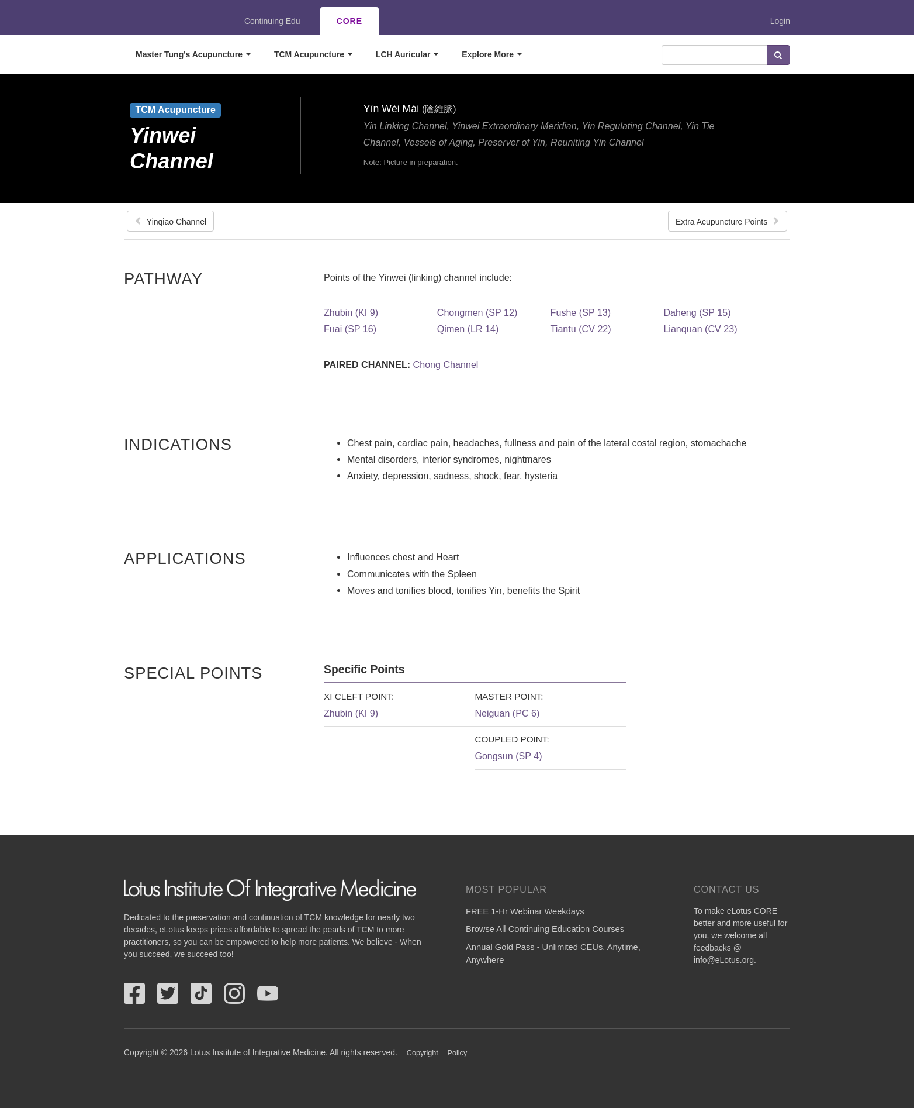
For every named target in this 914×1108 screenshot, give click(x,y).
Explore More (492, 54)
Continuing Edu (272, 21)
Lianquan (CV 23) (700, 329)
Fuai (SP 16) (350, 329)
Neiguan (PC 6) (507, 713)
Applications (185, 558)
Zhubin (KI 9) (351, 312)
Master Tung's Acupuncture (193, 54)
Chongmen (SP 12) (477, 312)
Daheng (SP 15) (696, 312)
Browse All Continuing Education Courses (545, 929)
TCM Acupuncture (313, 54)
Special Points (193, 672)
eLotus (166, 21)
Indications (178, 444)
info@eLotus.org (724, 960)
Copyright (422, 1053)
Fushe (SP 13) (581, 312)
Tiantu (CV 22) (581, 329)
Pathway (163, 278)
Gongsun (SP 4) (508, 756)
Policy (458, 1053)
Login (780, 21)
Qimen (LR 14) (468, 329)
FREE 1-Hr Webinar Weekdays (525, 911)
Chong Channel (446, 364)
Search (778, 55)
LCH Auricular (407, 54)
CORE (349, 21)
